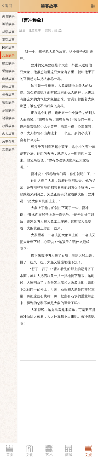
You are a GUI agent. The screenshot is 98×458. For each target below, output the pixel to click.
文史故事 (8, 149)
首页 (10, 455)
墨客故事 (49, 6)
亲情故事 (8, 110)
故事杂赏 (8, 141)
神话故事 (8, 24)
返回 (6, 6)
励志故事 (8, 63)
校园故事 (8, 126)
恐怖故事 (8, 87)
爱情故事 (8, 71)
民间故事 (8, 47)
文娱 (88, 455)
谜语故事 (8, 118)
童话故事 (8, 40)
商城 (68, 455)
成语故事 (8, 32)
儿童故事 (8, 55)
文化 (29, 455)
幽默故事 (8, 79)
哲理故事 (8, 102)
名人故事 (8, 134)
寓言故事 (8, 16)
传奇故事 (8, 94)
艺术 (49, 455)
